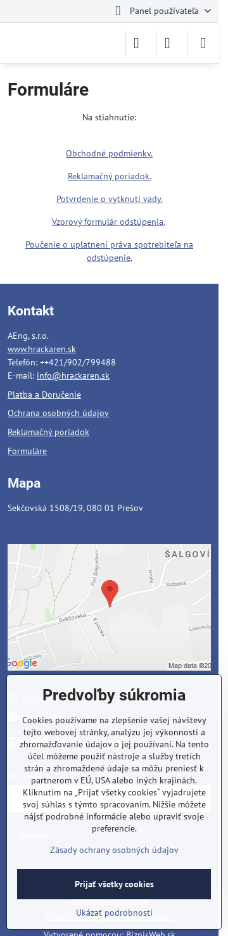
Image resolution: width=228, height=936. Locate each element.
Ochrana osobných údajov (58, 413)
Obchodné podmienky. (109, 153)
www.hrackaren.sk (42, 349)
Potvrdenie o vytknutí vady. (109, 199)
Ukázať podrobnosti (114, 912)
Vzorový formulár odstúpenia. (108, 221)
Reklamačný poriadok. (109, 176)
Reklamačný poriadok (48, 432)
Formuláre (27, 451)
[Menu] (203, 43)
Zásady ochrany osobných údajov (114, 850)
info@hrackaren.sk (73, 375)
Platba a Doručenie (44, 394)
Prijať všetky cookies (114, 884)
